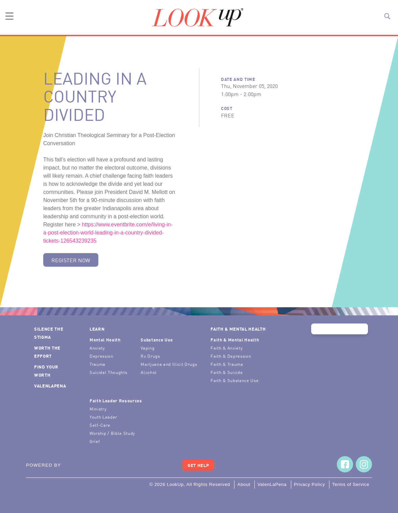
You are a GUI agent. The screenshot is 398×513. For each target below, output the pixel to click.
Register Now (70, 260)
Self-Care (100, 425)
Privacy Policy (309, 484)
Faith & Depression (230, 356)
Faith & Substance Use (234, 380)
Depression (102, 356)
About (243, 484)
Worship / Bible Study (112, 433)
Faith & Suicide (226, 372)
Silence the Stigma (48, 333)
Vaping (147, 347)
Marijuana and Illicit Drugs (169, 364)
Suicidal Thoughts (108, 372)
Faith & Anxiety (226, 347)
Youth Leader (103, 417)
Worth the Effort (47, 351)
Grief (95, 441)
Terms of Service (350, 484)
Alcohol (149, 372)
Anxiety (97, 347)
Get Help (198, 465)
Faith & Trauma (226, 364)
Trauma (97, 364)
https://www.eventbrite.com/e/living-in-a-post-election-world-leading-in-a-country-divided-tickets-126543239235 (108, 233)
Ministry (98, 408)
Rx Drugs (150, 356)
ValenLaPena (50, 385)
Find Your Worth (46, 370)
